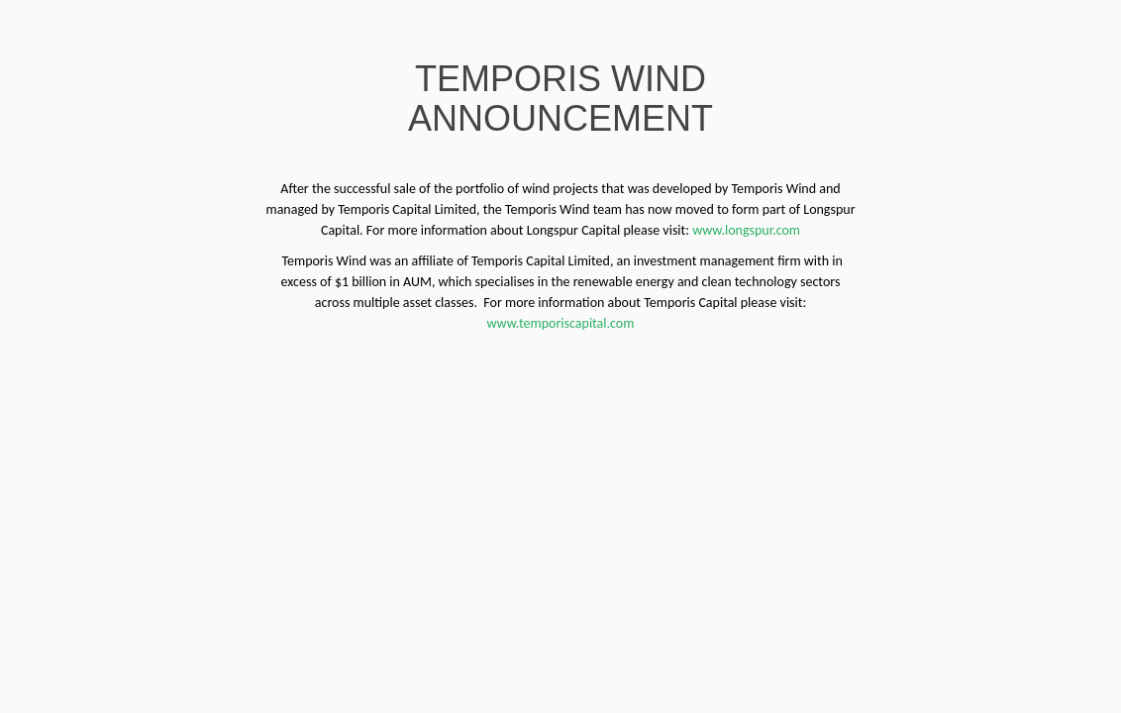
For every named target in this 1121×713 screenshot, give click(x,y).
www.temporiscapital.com (561, 323)
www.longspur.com (746, 230)
